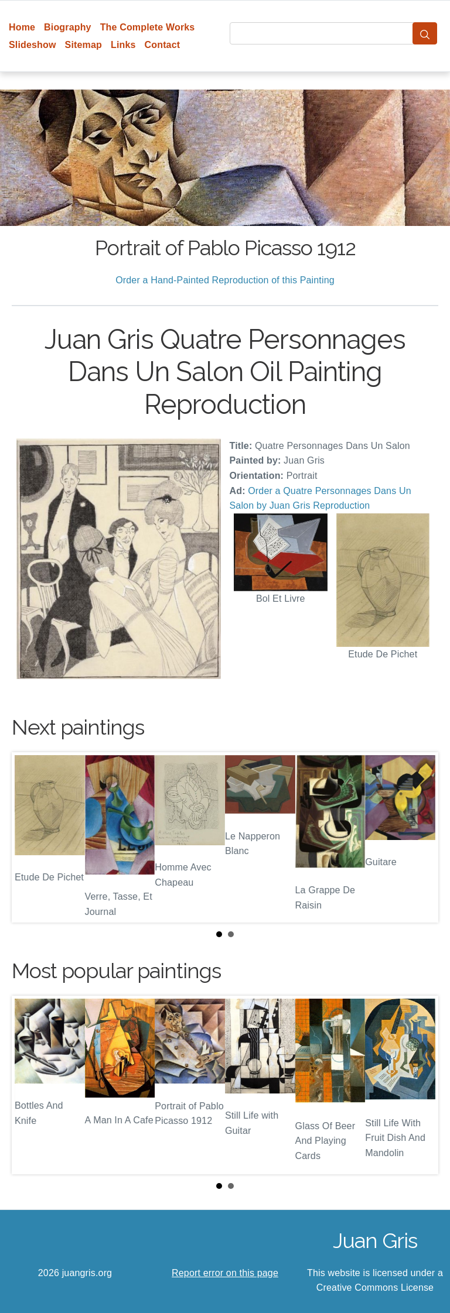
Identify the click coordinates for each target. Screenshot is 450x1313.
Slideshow (32, 45)
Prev (30, 837)
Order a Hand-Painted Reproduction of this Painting (225, 280)
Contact (162, 45)
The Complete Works (147, 27)
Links (123, 45)
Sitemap (83, 45)
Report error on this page (225, 1273)
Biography (67, 27)
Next (420, 837)
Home (22, 27)
